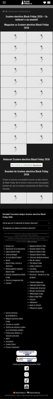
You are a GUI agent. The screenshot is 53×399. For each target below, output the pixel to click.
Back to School (35, 305)
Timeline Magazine (36, 282)
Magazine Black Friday (38, 246)
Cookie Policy (11, 344)
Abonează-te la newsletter (15, 249)
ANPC (8, 338)
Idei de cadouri (35, 260)
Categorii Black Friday (38, 254)
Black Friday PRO (36, 296)
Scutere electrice (24, 11)
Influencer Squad (36, 308)
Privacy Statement (12, 347)
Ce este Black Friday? (14, 257)
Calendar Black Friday (37, 285)
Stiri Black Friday (36, 263)
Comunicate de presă (37, 288)
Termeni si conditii (12, 324)
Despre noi (10, 246)
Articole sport (13, 11)
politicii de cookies (32, 241)
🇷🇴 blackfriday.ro (19, 393)
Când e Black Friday (13, 252)
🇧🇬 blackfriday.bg (33, 393)
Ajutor (8, 260)
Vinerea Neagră (11, 254)
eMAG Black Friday (36, 294)
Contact (9, 283)
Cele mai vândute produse (39, 257)
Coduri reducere (36, 266)
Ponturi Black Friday (37, 272)
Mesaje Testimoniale (37, 291)
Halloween (33, 302)
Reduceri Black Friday (37, 252)
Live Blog (33, 269)
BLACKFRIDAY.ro (28, 3)
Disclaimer (10, 341)
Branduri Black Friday (37, 249)
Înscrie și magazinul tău (14, 280)
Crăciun (32, 299)
